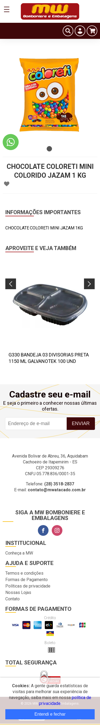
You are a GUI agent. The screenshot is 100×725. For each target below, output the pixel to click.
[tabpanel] (50, 95)
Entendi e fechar (50, 714)
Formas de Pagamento (26, 579)
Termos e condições (24, 573)
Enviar (81, 423)
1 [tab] (49, 148)
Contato (12, 598)
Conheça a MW (19, 553)
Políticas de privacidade (27, 586)
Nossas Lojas (18, 592)
